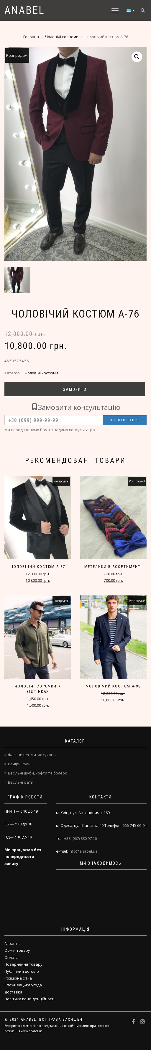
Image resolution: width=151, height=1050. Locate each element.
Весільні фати (20, 782)
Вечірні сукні (20, 763)
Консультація (124, 420)
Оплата (11, 957)
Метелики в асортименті (113, 566)
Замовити (75, 389)
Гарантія (12, 943)
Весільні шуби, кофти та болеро (37, 773)
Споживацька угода (23, 985)
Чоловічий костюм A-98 (113, 686)
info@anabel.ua (83, 851)
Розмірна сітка (18, 978)
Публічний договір (21, 971)
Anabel (24, 10)
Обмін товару (17, 950)
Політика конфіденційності (29, 998)
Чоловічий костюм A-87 (38, 566)
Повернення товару (23, 964)
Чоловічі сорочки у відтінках (38, 689)
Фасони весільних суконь (32, 754)
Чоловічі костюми (61, 36)
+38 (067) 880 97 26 (80, 838)
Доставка (13, 992)
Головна (31, 36)
